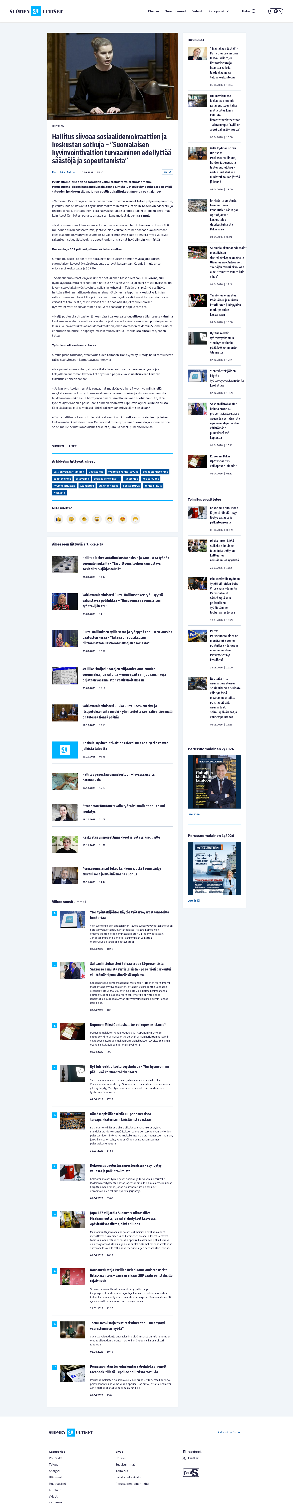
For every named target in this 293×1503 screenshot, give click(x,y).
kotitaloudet (151, 479)
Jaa (167, 172)
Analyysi (54, 1471)
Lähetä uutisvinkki (128, 1477)
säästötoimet (62, 479)
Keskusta (59, 493)
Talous (71, 172)
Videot (197, 11)
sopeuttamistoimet (155, 472)
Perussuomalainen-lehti (132, 1484)
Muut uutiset (57, 1484)
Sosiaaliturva (131, 486)
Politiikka (58, 172)
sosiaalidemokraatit (107, 479)
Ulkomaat (56, 1477)
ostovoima (82, 479)
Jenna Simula (153, 486)
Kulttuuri (55, 1490)
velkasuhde (96, 472)
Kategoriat (219, 11)
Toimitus (122, 1471)
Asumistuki (87, 486)
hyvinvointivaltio (64, 486)
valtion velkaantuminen (69, 472)
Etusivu (153, 11)
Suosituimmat (175, 11)
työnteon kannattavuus (123, 472)
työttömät (131, 479)
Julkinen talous (108, 486)
